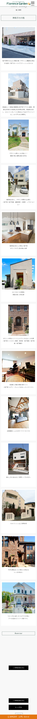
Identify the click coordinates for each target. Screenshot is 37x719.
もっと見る (18, 707)
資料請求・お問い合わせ (18, 717)
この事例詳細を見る (18, 667)
